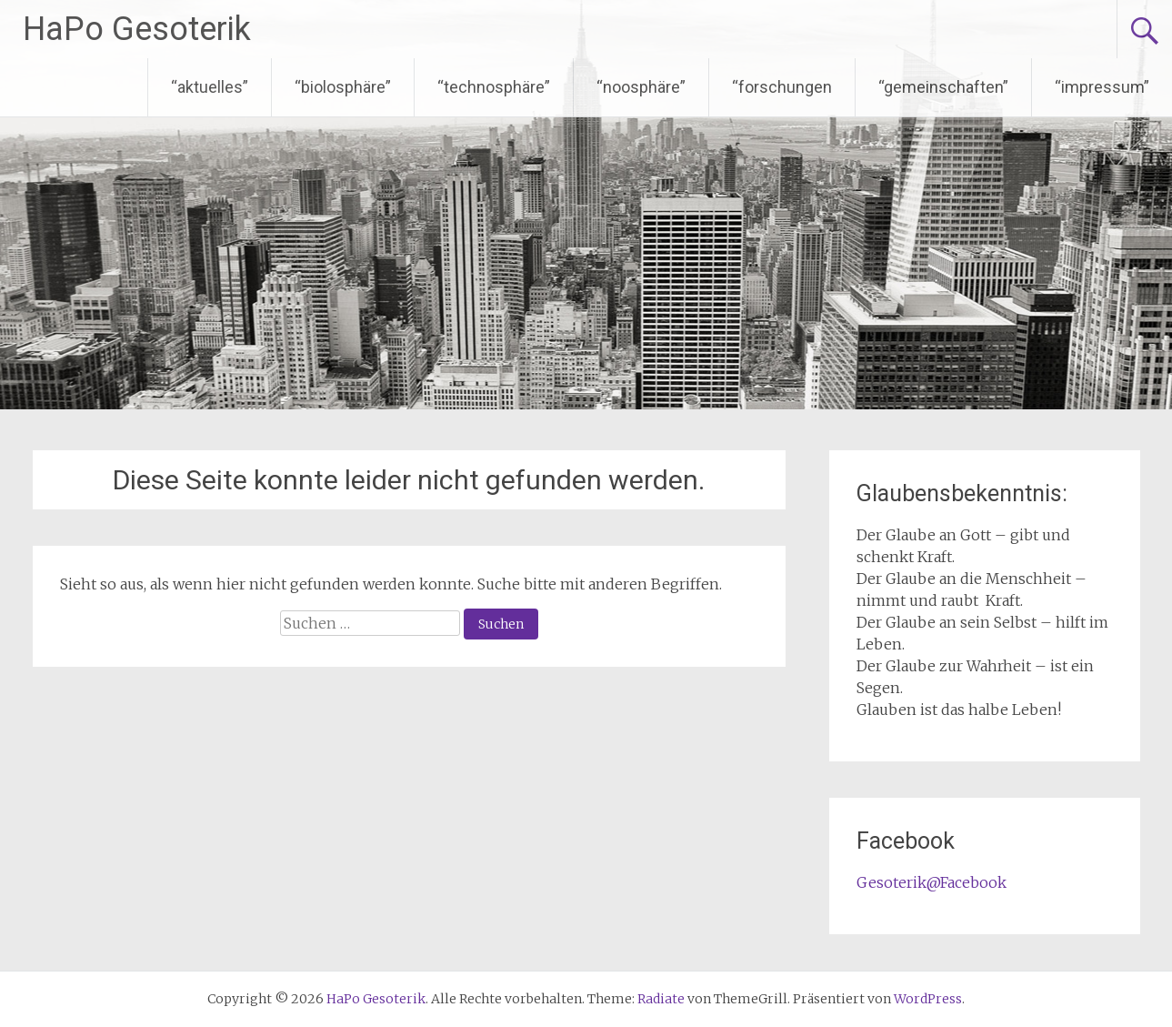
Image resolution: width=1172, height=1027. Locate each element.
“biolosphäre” (343, 86)
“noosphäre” (641, 86)
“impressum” (1102, 86)
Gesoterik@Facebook (931, 882)
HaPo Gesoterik (137, 29)
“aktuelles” (209, 86)
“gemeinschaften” (943, 86)
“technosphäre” (493, 86)
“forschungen (782, 86)
